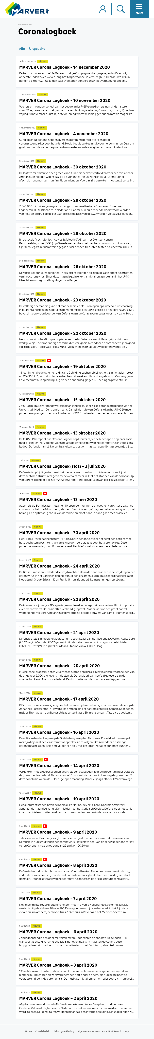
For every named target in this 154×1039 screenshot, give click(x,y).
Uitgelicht (37, 48)
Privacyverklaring (64, 1031)
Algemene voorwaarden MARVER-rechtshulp (103, 1031)
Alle (22, 48)
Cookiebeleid (42, 1031)
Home (28, 1031)
